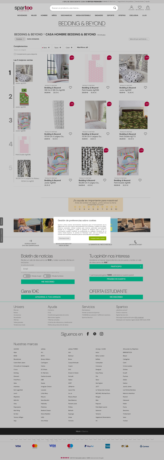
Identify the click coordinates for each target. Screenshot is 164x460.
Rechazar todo (64, 238)
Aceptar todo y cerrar (98, 238)
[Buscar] (114, 8)
